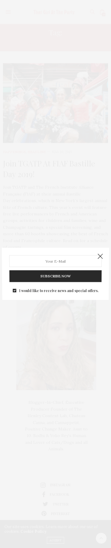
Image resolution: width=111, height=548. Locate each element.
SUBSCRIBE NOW (55, 275)
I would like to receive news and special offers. (58, 288)
